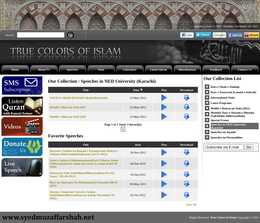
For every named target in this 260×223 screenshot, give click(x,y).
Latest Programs (221, 102)
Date (136, 90)
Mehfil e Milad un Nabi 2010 (68, 116)
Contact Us (245, 69)
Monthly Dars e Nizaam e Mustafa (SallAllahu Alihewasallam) (232, 114)
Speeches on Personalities (227, 137)
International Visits (223, 97)
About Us (44, 69)
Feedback (216, 69)
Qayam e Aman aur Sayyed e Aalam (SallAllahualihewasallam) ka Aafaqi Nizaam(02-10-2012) (82, 195)
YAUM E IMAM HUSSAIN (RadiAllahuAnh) (78, 97)
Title (86, 90)
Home (15, 69)
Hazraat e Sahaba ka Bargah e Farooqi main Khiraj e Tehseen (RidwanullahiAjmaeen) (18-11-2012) (83, 152)
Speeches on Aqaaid (223, 132)
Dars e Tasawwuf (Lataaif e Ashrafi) (233, 92)
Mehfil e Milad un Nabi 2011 (68, 107)
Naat (101, 69)
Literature (129, 69)
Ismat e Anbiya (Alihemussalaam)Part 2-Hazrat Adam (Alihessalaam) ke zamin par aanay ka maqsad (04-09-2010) (84, 163)
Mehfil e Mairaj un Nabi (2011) (230, 108)
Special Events (220, 120)
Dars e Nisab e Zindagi (225, 86)
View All (191, 204)
